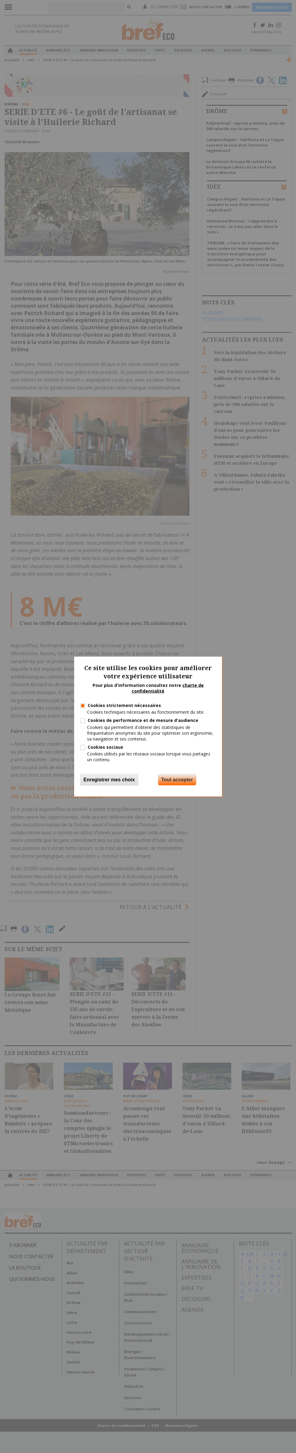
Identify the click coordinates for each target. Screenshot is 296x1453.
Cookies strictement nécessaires (124, 705)
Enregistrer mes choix (109, 779)
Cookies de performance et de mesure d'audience (143, 720)
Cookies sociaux (105, 747)
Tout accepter (177, 779)
